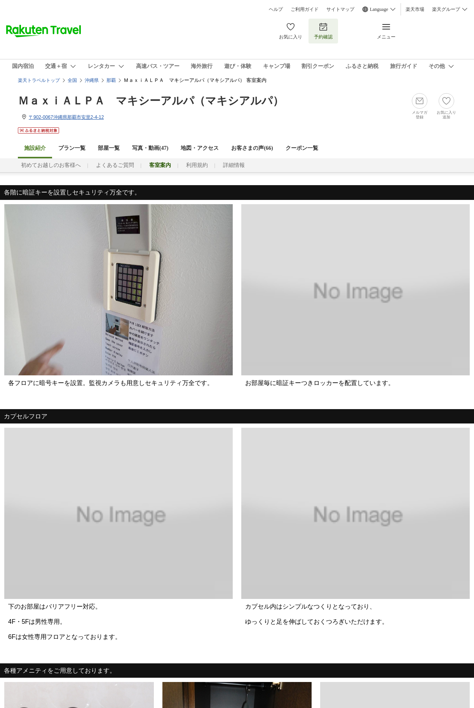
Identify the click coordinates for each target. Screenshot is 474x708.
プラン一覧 (71, 148)
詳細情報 (234, 165)
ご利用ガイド (305, 9)
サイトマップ (340, 9)
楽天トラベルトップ (39, 80)
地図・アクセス (200, 148)
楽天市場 (415, 9)
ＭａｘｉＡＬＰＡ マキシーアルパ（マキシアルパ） (151, 101)
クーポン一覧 (302, 148)
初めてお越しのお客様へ (51, 165)
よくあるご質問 (115, 165)
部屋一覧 (109, 148)
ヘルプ (276, 9)
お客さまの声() (252, 148)
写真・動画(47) (150, 148)
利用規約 (197, 165)
